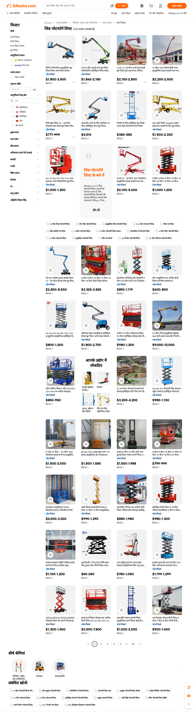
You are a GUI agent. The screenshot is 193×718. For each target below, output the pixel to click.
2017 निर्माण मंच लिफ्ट (48, 705)
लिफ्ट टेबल (107, 22)
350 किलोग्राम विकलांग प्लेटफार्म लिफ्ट (79, 705)
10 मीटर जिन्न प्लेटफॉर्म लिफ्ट (58, 224)
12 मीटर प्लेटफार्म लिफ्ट (56, 238)
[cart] (151, 6)
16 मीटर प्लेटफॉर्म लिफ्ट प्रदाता (108, 231)
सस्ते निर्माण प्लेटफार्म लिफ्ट (21, 705)
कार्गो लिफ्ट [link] (121, 22)
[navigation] (24, 333)
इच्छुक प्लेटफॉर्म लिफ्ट (103, 698)
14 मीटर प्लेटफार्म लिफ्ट (20, 698)
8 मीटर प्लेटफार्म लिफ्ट (80, 231)
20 (133, 644)
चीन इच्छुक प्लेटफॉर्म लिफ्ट (49, 690)
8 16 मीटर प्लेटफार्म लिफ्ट (143, 224)
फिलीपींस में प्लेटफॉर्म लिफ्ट (78, 690)
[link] (189, 687)
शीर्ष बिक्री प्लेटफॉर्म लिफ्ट (129, 698)
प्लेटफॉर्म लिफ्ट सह (103, 690)
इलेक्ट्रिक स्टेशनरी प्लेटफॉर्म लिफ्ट (75, 698)
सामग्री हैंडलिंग (62, 22)
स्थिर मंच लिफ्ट (167, 224)
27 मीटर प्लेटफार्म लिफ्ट (46, 698)
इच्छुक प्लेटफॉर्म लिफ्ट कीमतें (128, 690)
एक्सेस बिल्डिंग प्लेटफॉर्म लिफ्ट (158, 690)
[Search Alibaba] (76, 6)
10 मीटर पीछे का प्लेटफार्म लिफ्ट (158, 238)
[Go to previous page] (88, 644)
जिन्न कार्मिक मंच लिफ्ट (55, 231)
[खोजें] (121, 5)
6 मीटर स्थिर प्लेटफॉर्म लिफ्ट (167, 231)
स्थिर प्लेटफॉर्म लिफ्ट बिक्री (156, 698)
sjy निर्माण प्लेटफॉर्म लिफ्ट (129, 238)
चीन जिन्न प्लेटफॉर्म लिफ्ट (86, 224)
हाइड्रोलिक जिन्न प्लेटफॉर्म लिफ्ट (114, 224)
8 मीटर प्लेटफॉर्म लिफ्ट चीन (21, 690)
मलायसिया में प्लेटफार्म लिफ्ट (138, 231)
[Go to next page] (139, 644)
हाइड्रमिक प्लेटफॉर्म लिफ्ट (82, 238)
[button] (112, 6)
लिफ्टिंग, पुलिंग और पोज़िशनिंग (85, 22)
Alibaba (48, 22)
